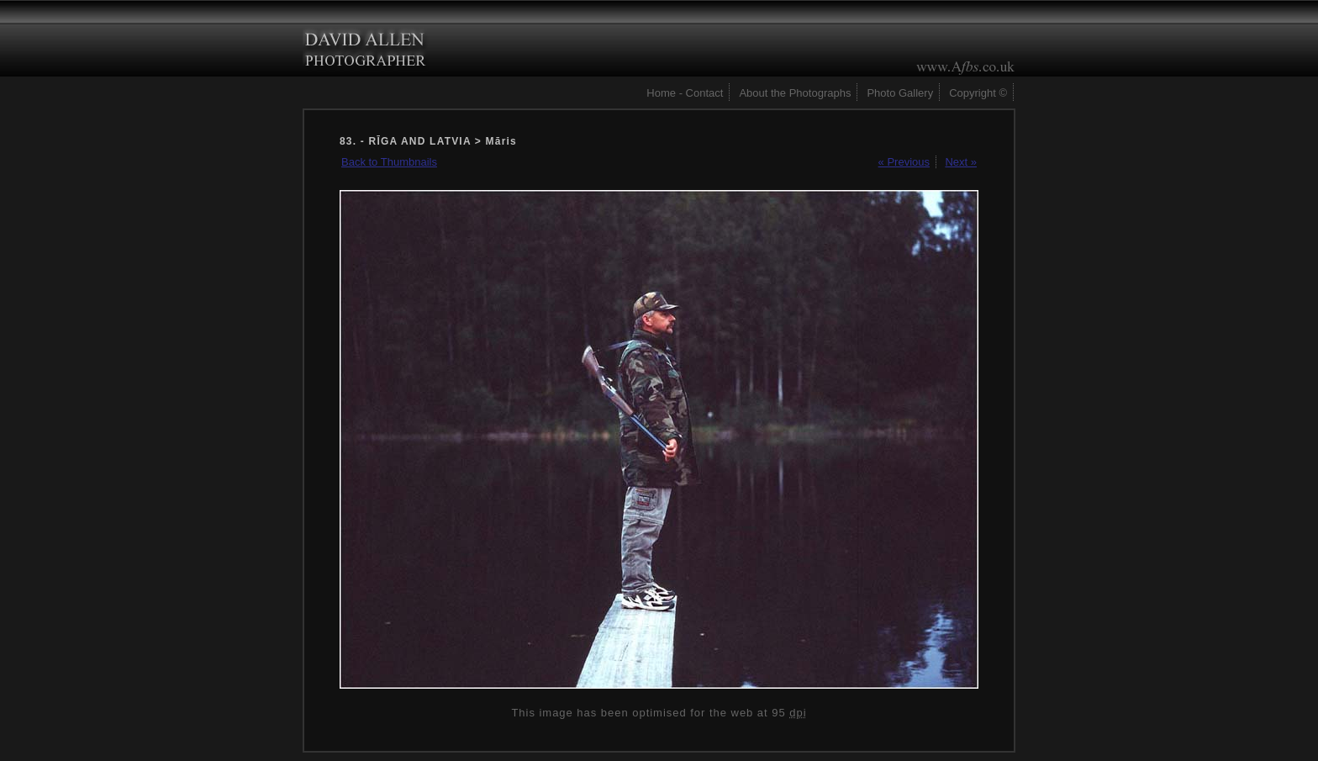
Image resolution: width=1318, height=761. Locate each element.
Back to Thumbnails (389, 162)
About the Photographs (795, 93)
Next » (961, 162)
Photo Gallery (900, 93)
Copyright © (978, 93)
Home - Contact (684, 93)
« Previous (904, 162)
